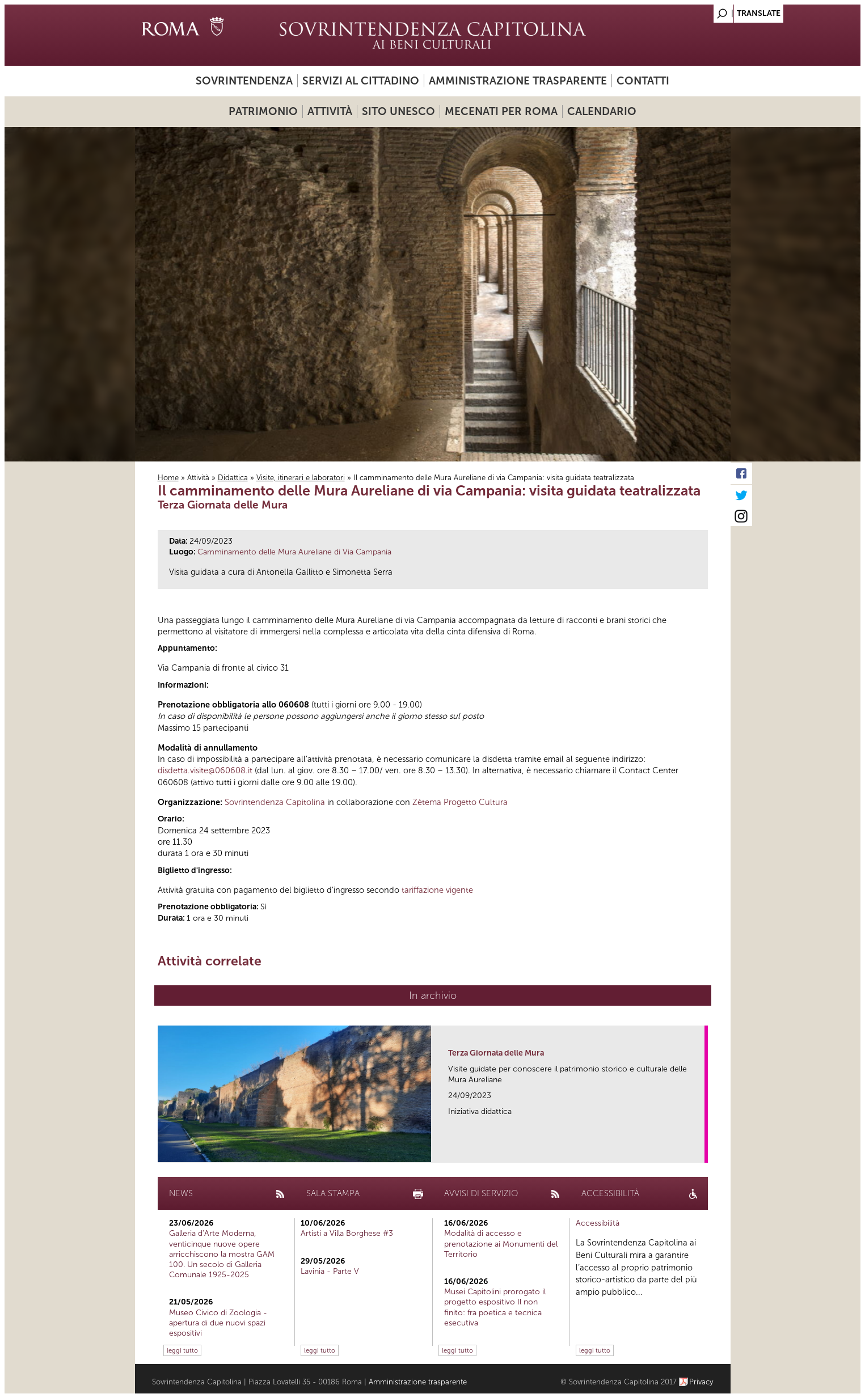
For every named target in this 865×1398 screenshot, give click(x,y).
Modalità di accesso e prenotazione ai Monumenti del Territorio (501, 1243)
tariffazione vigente (437, 890)
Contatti (643, 80)
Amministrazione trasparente (518, 80)
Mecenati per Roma (501, 111)
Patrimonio (263, 111)
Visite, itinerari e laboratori (300, 477)
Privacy (701, 1382)
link (700, 1150)
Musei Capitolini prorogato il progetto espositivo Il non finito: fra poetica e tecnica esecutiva (495, 1307)
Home (168, 477)
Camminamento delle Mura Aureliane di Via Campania (294, 552)
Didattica (233, 477)
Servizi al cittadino (360, 80)
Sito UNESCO (398, 111)
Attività (329, 111)
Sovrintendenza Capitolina (275, 802)
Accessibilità (597, 1223)
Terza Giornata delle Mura (496, 1053)
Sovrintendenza (244, 80)
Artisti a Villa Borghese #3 (347, 1233)
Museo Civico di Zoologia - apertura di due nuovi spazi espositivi (218, 1323)
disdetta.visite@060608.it (205, 770)
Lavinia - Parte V (330, 1271)
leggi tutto (182, 1350)
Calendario (601, 111)
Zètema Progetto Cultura (460, 802)
